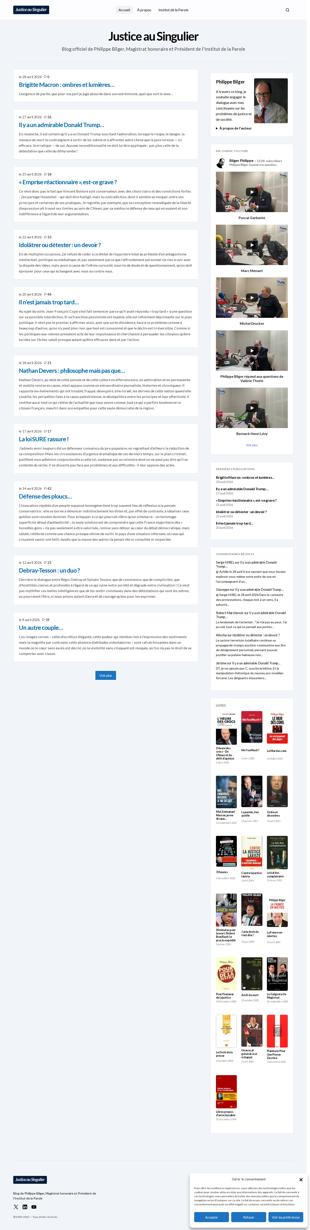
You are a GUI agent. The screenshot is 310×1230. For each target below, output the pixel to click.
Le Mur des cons (276, 751)
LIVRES (221, 705)
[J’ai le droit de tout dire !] (251, 910)
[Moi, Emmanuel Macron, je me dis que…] (226, 792)
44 (49, 294)
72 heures (222, 872)
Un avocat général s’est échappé (249, 1054)
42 (49, 488)
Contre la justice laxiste (251, 874)
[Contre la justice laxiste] (251, 853)
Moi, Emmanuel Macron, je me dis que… (225, 815)
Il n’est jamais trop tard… (234, 523)
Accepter (211, 1217)
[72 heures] (226, 851)
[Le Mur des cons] (277, 727)
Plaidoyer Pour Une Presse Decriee (276, 1054)
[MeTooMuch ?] (251, 727)
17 (49, 431)
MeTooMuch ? (250, 750)
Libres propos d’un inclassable (225, 1113)
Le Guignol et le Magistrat (276, 996)
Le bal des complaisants (275, 874)
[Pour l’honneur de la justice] (226, 974)
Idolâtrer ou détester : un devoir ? (241, 512)
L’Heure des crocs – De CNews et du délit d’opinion (225, 753)
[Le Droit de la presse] (226, 1031)
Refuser (248, 1217)
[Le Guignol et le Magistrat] (277, 974)
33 (49, 237)
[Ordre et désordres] (277, 791)
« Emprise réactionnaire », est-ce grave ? (246, 500)
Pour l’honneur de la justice (225, 996)
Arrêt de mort (249, 995)
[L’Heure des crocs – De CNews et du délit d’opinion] (226, 728)
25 (49, 562)
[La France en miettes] (277, 910)
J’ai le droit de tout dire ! (250, 933)
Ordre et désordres (273, 813)
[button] (301, 1179)
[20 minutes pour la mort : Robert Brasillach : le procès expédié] (226, 910)
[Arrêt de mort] (251, 973)
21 (49, 363)
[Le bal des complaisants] (277, 852)
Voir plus (105, 675)
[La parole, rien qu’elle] (251, 791)
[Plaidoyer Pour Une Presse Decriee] (277, 1031)
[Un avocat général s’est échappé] (251, 1031)
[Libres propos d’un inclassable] (226, 1091)
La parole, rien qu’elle (250, 813)
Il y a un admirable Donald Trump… (242, 489)
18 (49, 174)
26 (49, 117)
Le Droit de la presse (224, 1054)
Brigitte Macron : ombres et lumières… (245, 477)
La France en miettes (274, 934)
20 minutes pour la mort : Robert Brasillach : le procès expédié (226, 935)
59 (47, 620)
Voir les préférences (286, 1217)
